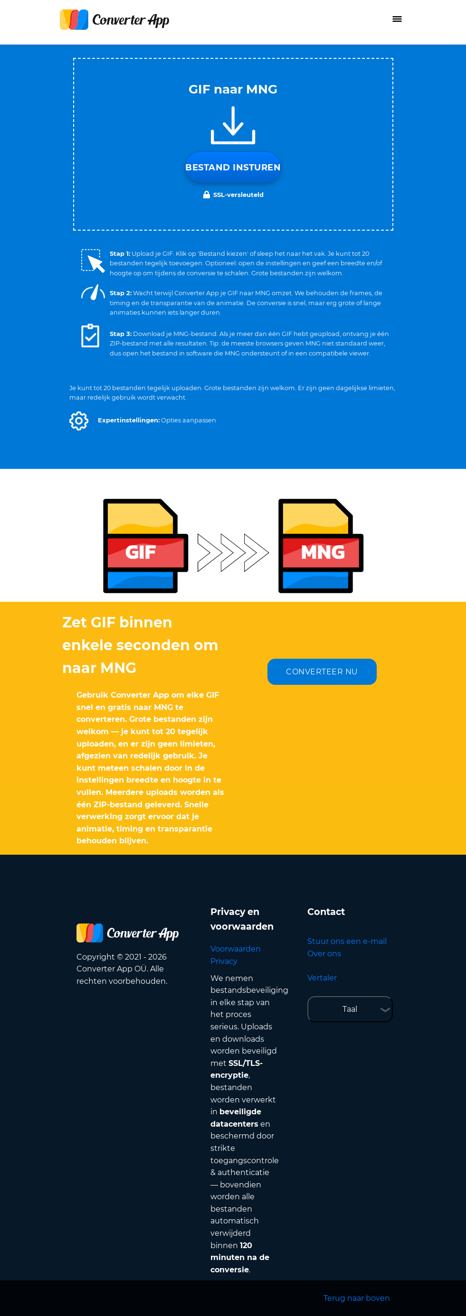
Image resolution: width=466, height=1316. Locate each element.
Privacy (224, 961)
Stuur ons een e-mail (347, 941)
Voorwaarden (235, 948)
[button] (78, 420)
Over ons (324, 953)
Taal (349, 1009)
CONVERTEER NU (322, 671)
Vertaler (322, 977)
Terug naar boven (356, 1298)
